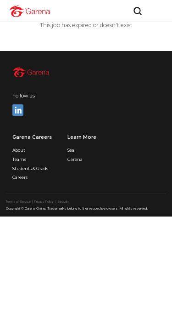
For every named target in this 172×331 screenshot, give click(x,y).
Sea (70, 150)
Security (63, 202)
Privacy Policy (44, 202)
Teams (19, 159)
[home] (30, 11)
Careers (20, 177)
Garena (75, 159)
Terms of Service (19, 202)
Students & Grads (30, 168)
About (18, 150)
